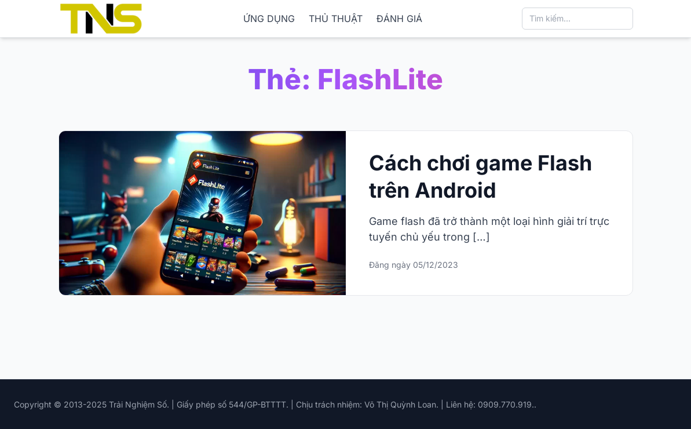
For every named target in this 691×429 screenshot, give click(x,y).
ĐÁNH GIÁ (399, 18)
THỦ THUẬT (336, 18)
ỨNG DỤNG (269, 18)
